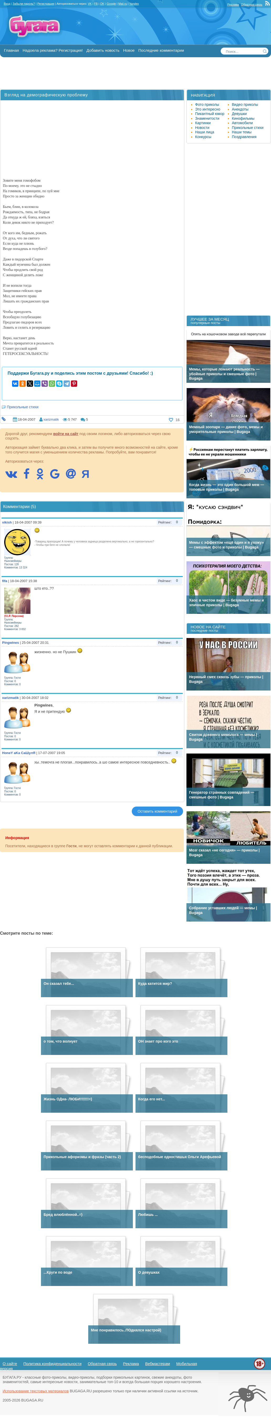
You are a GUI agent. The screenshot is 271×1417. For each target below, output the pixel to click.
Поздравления (244, 137)
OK (102, 3)
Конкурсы (203, 137)
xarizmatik (51, 419)
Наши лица (204, 132)
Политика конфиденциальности (52, 1363)
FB (96, 3)
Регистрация (45, 3)
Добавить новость (102, 50)
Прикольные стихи (22, 407)
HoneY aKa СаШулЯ (18, 753)
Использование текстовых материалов (36, 1391)
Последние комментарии (161, 50)
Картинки (203, 123)
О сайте (10, 1363)
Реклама (233, 4)
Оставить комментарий (157, 811)
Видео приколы (245, 104)
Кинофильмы (243, 118)
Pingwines (10, 643)
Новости (202, 128)
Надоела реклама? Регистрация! (53, 50)
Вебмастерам (157, 1363)
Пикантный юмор (209, 114)
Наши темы (242, 132)
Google (111, 3)
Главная (11, 50)
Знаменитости (207, 118)
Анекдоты (240, 109)
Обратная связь (251, 4)
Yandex (134, 3)
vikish (7, 522)
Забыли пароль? (24, 3)
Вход (7, 3)
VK (90, 3)
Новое (129, 50)
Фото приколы (207, 104)
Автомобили (242, 123)
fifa (4, 581)
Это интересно (207, 109)
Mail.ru (122, 3)
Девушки (239, 114)
